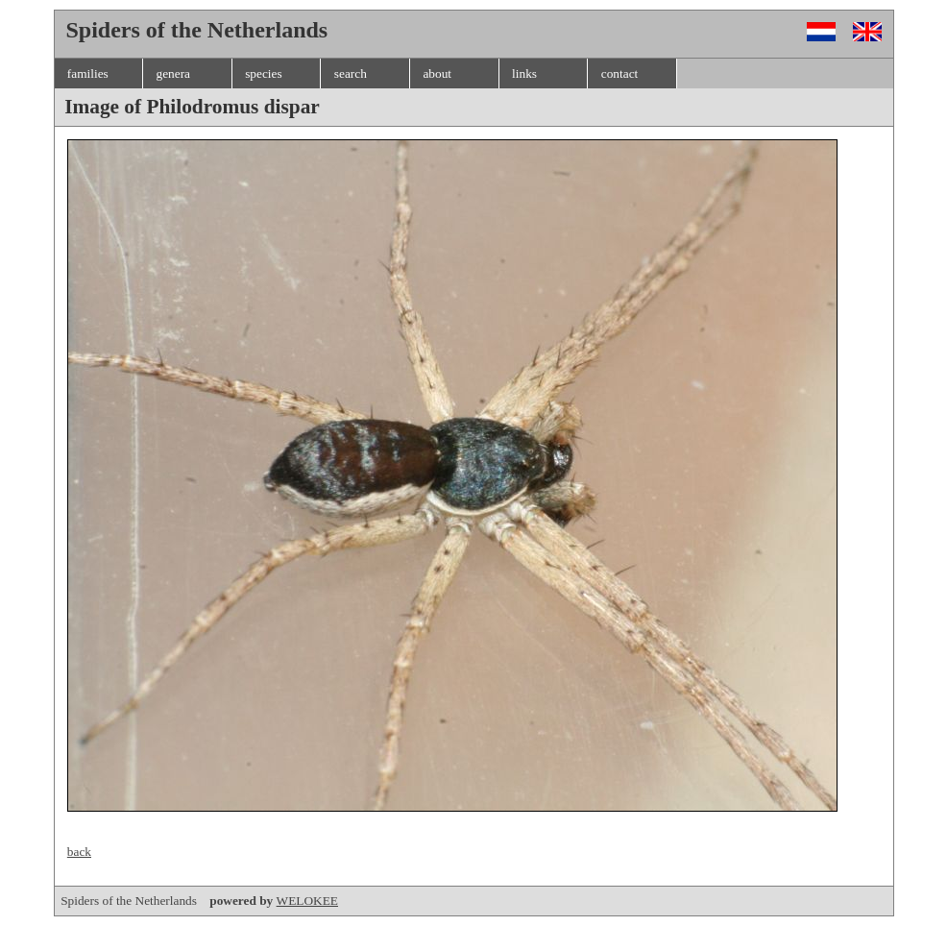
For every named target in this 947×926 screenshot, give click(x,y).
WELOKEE (307, 900)
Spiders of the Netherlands (168, 900)
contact (619, 73)
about (437, 73)
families (88, 73)
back (79, 851)
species (263, 73)
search (350, 73)
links (524, 73)
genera (173, 73)
